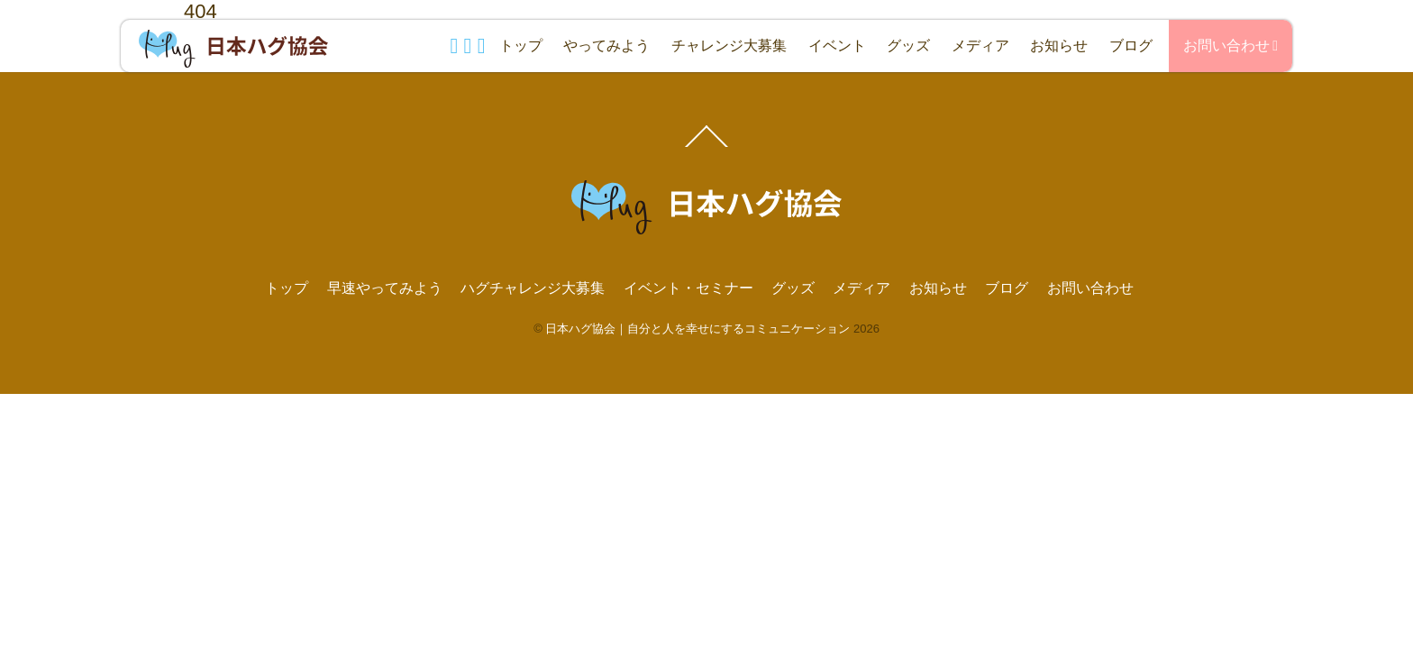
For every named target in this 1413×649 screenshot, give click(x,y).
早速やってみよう (384, 288)
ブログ (1131, 45)
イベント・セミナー (688, 288)
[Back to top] (707, 146)
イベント (837, 45)
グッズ (908, 45)
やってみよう (606, 45)
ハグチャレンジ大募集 (532, 288)
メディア (980, 45)
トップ (520, 45)
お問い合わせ (1230, 45)
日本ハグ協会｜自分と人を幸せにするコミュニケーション (697, 328)
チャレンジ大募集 (729, 45)
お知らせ (1059, 45)
